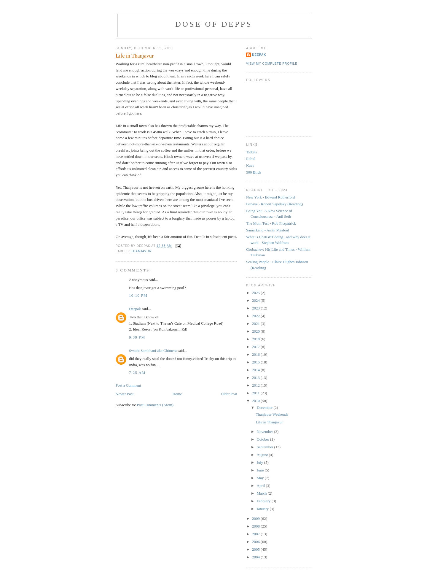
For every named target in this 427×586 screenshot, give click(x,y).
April (261, 485)
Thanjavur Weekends (272, 414)
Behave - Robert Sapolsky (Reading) (274, 204)
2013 (256, 377)
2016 (256, 354)
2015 (256, 362)
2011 (256, 393)
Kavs (250, 165)
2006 (256, 541)
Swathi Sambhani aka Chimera (153, 350)
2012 (256, 385)
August (263, 454)
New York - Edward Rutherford (270, 197)
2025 (256, 292)
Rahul (250, 158)
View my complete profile (271, 63)
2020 (256, 331)
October (263, 439)
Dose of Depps (213, 24)
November (265, 431)
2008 (256, 526)
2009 (256, 518)
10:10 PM (138, 295)
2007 (256, 534)
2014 (256, 370)
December (265, 407)
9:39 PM (137, 337)
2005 (256, 549)
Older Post (229, 394)
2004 (256, 557)
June (261, 470)
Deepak (135, 309)
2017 (256, 346)
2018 (256, 339)
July (260, 462)
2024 (256, 300)
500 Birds (253, 172)
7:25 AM (137, 372)
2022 (256, 316)
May (261, 478)
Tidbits (251, 152)
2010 (256, 400)
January (263, 508)
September (265, 447)
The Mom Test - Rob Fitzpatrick (271, 223)
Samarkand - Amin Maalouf (267, 230)
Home (177, 394)
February (264, 501)
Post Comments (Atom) (155, 405)
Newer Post (124, 394)
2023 (256, 308)
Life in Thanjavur (135, 56)
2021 (256, 323)
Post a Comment (128, 385)
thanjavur (141, 251)
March (262, 493)
